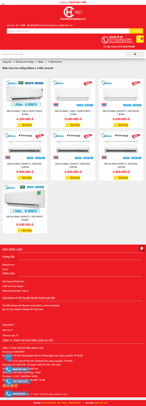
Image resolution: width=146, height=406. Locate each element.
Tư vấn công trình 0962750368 (119, 46)
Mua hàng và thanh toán (13, 281)
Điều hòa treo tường (25, 61)
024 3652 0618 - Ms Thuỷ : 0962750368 (61, 403)
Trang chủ (6, 61)
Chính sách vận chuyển (12, 286)
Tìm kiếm (136, 31)
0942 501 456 (77, 2)
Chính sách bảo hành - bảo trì (15, 290)
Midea (40, 61)
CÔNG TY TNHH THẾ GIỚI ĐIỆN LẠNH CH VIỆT (45, 394)
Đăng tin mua (8, 264)
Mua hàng (26, 125)
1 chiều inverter (55, 61)
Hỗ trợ (5, 269)
